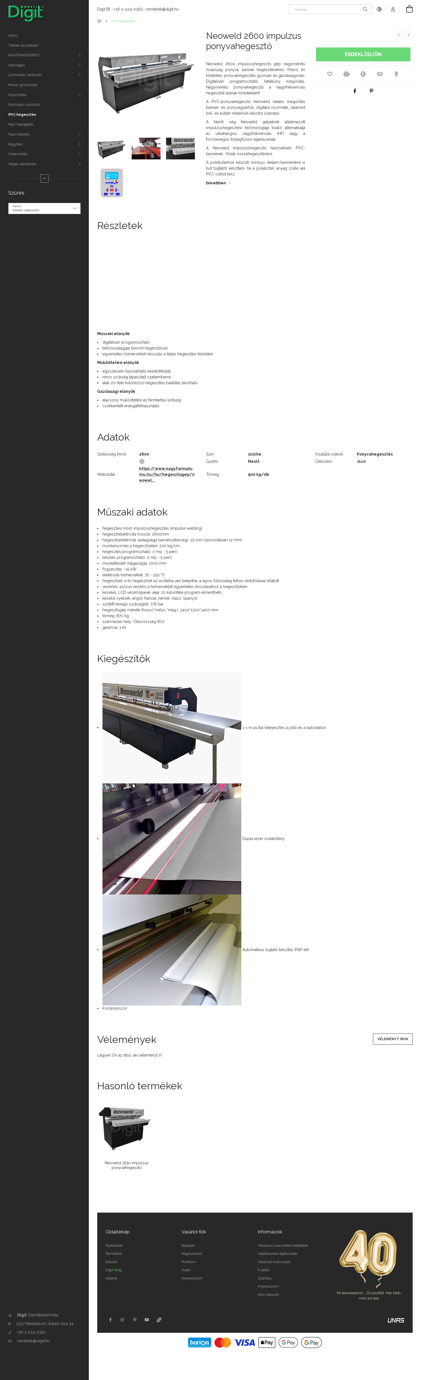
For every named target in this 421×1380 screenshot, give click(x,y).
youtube (147, 1319)
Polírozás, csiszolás (24, 104)
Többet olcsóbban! (23, 45)
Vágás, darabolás (22, 164)
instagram (122, 1319)
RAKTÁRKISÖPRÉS (23, 55)
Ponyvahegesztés (375, 454)
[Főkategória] (100, 21)
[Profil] (393, 9)
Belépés (188, 1245)
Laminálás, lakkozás (25, 75)
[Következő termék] (408, 35)
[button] (329, 74)
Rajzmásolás (18, 134)
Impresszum (268, 1286)
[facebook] (354, 91)
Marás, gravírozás (22, 85)
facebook (110, 1319)
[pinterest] (371, 91)
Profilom (189, 1262)
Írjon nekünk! (268, 1295)
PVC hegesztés (22, 114)
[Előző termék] (399, 35)
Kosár (186, 1270)
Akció (12, 35)
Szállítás (265, 1278)
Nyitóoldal (114, 1245)
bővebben (216, 183)
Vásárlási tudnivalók (274, 1262)
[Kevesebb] (44, 178)
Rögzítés (15, 144)
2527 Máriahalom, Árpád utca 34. (45, 1323)
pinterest (134, 1319)
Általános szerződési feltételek (283, 1245)
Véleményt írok (392, 1039)
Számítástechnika (37, 1315)
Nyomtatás (17, 95)
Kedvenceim (192, 1278)
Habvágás (16, 65)
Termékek (114, 1253)
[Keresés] (330, 9)
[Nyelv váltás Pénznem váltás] (379, 9)
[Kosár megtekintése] (406, 9)
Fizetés (263, 1270)
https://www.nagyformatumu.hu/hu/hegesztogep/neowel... (167, 474)
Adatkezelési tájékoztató (277, 1253)
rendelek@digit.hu (33, 1341)
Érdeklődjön (363, 54)
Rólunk (111, 1262)
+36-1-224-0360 (31, 1332)
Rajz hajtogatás (20, 124)
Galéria (111, 1278)
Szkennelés (17, 154)
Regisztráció (192, 1253)
